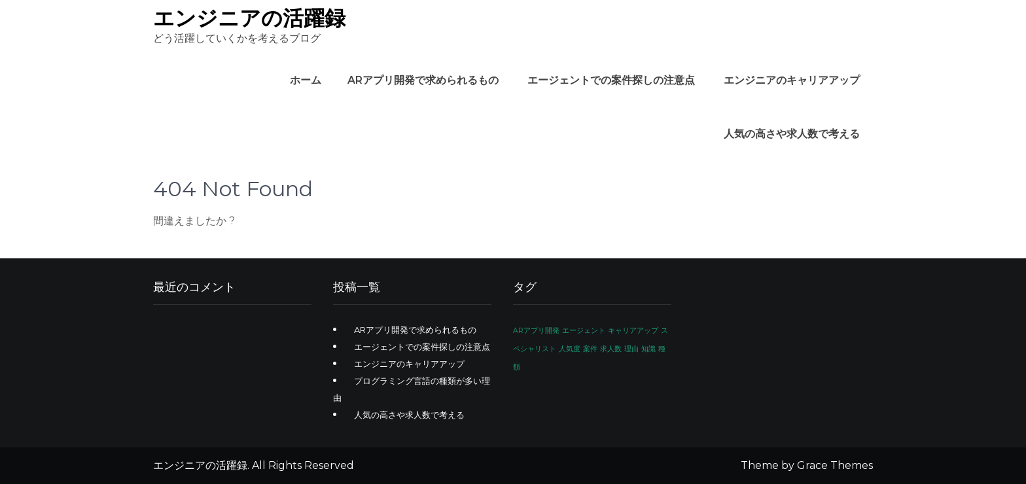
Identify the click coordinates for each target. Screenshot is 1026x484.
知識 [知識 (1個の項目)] (648, 349)
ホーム (305, 80)
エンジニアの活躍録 (249, 18)
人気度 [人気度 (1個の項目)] (569, 349)
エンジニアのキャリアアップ (792, 80)
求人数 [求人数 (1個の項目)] (611, 349)
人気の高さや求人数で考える (792, 134)
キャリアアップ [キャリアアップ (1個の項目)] (633, 330)
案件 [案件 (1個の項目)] (590, 349)
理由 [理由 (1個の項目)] (631, 349)
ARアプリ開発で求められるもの (423, 80)
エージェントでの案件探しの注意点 (611, 80)
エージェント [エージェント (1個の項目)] (583, 330)
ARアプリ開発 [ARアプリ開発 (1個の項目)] (536, 330)
